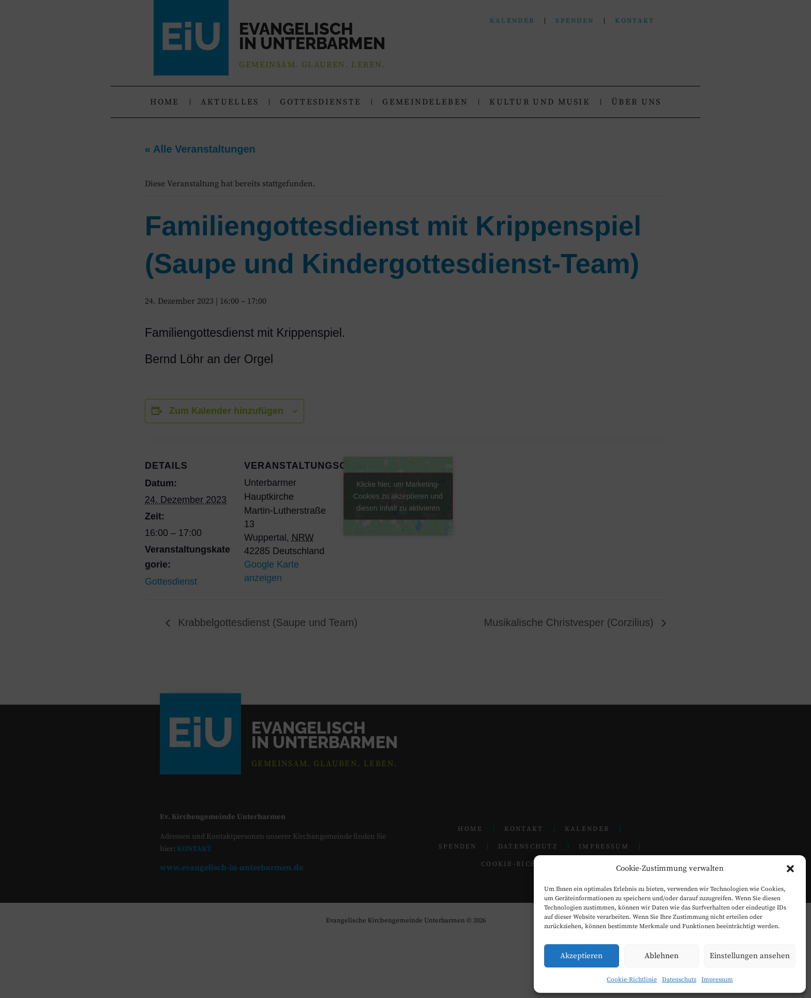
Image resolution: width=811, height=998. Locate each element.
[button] (790, 868)
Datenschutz (679, 980)
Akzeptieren (581, 956)
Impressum (717, 980)
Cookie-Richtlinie (632, 980)
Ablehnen (661, 956)
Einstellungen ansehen (750, 956)
